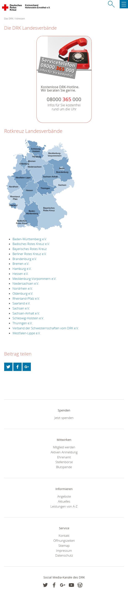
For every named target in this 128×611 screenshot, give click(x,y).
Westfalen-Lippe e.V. (27, 333)
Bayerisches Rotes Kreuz (30, 249)
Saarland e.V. (21, 303)
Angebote (64, 496)
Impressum (64, 550)
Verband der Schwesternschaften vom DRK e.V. (46, 328)
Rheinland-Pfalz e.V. (26, 298)
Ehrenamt (64, 457)
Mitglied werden (64, 447)
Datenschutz (64, 555)
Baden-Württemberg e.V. (30, 239)
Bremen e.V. (21, 263)
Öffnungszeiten (64, 540)
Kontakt (64, 535)
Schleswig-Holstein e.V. (28, 318)
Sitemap (64, 545)
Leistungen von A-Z (64, 506)
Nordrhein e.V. (23, 288)
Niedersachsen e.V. (26, 283)
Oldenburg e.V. (23, 293)
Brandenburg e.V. (25, 259)
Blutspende (64, 467)
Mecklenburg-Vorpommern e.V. (34, 279)
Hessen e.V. (21, 274)
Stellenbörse (64, 462)
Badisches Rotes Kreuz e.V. (31, 244)
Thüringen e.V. (23, 323)
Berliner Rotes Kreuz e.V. (30, 254)
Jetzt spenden (64, 418)
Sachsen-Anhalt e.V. (26, 313)
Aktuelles (64, 501)
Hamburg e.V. (22, 269)
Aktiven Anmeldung (64, 452)
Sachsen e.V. (21, 308)
